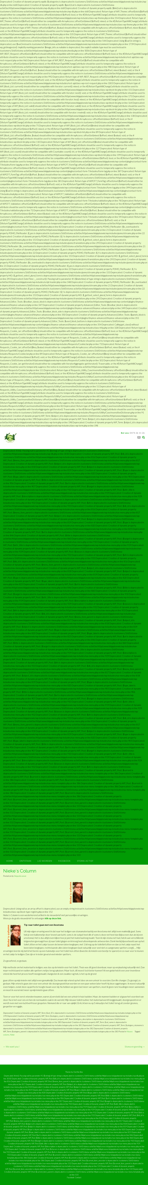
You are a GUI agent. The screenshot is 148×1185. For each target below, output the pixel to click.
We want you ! (11, 1046)
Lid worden (45, 861)
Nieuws (130, 1031)
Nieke (12, 1034)
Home (9, 861)
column (6, 1034)
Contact (78, 1177)
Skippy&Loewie (20, 876)
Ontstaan (25, 861)
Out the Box (78, 1072)
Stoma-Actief (85, 861)
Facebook (64, 861)
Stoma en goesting (135, 1046)
